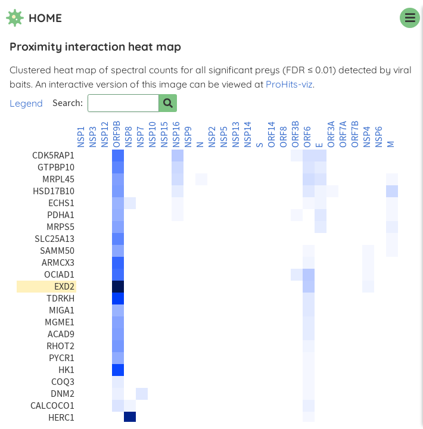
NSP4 (367, 137)
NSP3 (93, 137)
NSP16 (176, 135)
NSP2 (212, 137)
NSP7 (141, 137)
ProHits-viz (289, 84)
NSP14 (248, 135)
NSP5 (224, 137)
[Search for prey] (168, 103)
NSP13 (236, 135)
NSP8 (129, 137)
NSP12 (105, 135)
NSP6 (379, 137)
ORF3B (295, 134)
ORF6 (307, 137)
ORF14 (272, 135)
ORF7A (343, 134)
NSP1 (81, 137)
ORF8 (284, 137)
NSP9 (188, 137)
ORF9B (117, 134)
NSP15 (164, 135)
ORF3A (331, 134)
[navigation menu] (410, 18)
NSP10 (152, 135)
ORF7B (355, 134)
